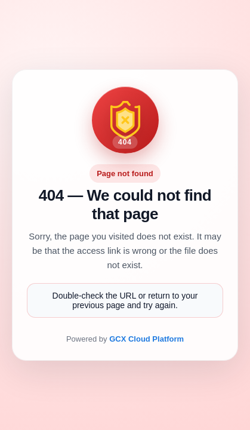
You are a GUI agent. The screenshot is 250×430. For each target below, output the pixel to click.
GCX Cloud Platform (146, 338)
